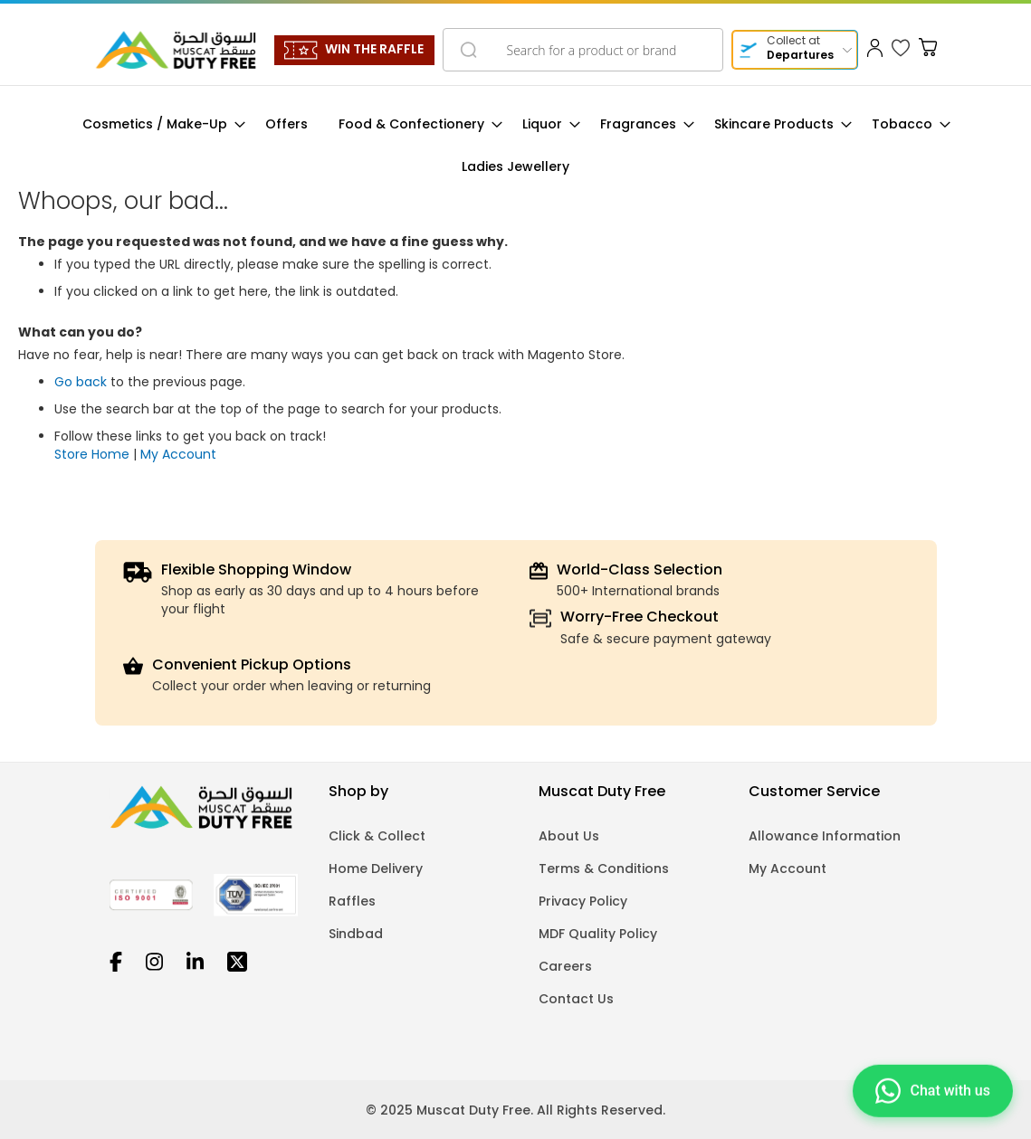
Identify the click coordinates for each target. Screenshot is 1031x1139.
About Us (569, 836)
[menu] (515, 145)
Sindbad (356, 934)
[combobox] (583, 49)
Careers (565, 966)
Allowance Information (825, 836)
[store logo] (175, 50)
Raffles (352, 901)
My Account (178, 454)
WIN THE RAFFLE (374, 49)
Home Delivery (376, 868)
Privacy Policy (583, 901)
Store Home (91, 454)
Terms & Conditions (604, 868)
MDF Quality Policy (598, 934)
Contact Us (576, 999)
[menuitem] (158, 124)
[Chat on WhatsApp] (933, 1089)
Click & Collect (377, 836)
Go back (80, 382)
